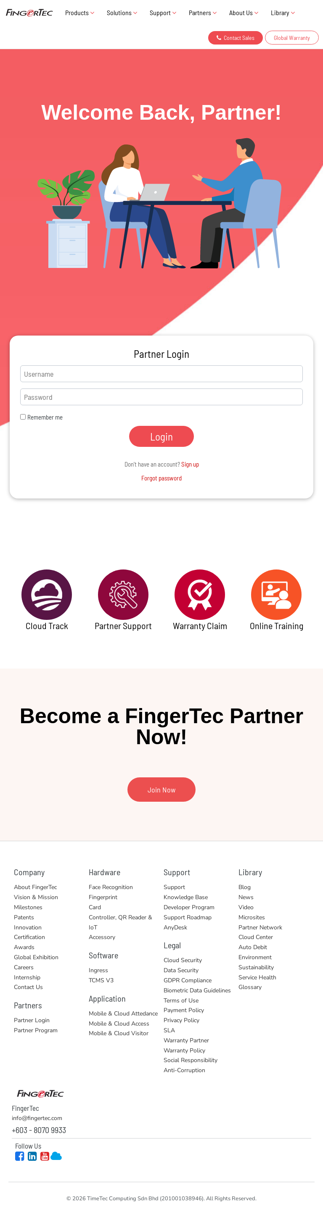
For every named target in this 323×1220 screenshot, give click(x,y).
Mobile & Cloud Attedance (123, 1014)
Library (283, 12)
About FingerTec (35, 887)
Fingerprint (103, 897)
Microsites (251, 917)
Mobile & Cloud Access (119, 1024)
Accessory (102, 937)
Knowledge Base (186, 897)
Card (95, 907)
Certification (29, 937)
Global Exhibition (36, 957)
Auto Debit (252, 947)
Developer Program (189, 907)
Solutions (122, 12)
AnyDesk (175, 927)
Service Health (257, 977)
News (246, 897)
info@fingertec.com (37, 1118)
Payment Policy (184, 1010)
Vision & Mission (36, 897)
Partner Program (36, 1030)
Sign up (190, 464)
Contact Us (28, 987)
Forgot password (161, 478)
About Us (243, 12)
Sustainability (256, 967)
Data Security (181, 970)
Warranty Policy (184, 1051)
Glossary (250, 987)
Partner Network (260, 927)
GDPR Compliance (188, 980)
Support (163, 12)
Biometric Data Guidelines (197, 990)
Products (79, 12)
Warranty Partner (186, 1040)
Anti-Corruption (184, 1070)
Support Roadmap (188, 917)
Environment (255, 957)
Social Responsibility (190, 1060)
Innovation (28, 927)
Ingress (98, 970)
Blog (244, 887)
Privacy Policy (181, 1020)
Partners (203, 12)
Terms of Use (181, 1001)
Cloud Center (255, 937)
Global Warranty (292, 37)
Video (246, 907)
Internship (27, 977)
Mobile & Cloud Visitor (118, 1033)
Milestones (28, 907)
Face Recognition (111, 887)
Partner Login (32, 1020)
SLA (169, 1030)
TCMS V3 (101, 980)
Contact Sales (235, 37)
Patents (24, 917)
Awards (24, 947)
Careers (24, 967)
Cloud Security (183, 960)
